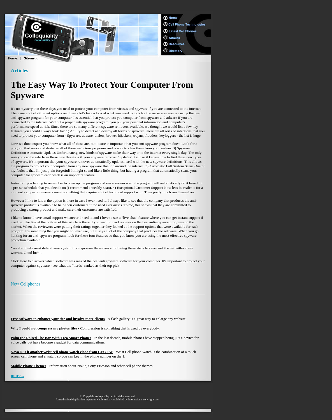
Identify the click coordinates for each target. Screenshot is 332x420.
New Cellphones (25, 284)
